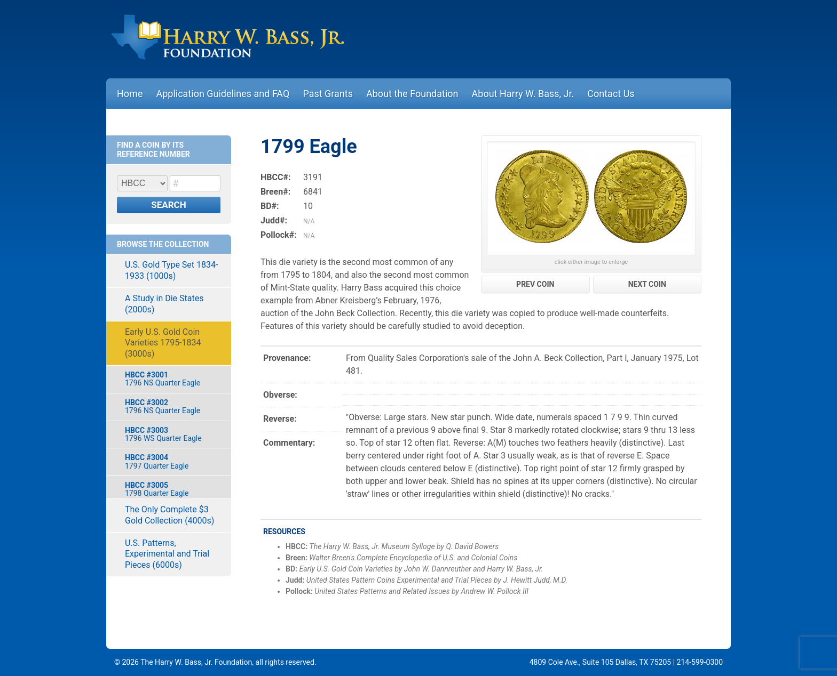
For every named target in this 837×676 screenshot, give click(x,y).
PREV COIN (535, 284)
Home (130, 93)
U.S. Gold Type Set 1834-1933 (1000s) (171, 270)
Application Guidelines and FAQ (222, 93)
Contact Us (610, 93)
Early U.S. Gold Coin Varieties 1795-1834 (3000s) (163, 343)
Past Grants (328, 93)
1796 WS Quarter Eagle (172, 434)
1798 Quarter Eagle (172, 489)
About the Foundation (412, 93)
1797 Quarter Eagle (172, 461)
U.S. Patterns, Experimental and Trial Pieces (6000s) (167, 554)
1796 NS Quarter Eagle (172, 379)
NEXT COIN (647, 284)
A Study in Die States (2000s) (164, 304)
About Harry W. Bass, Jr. (523, 93)
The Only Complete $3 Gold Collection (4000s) (169, 515)
